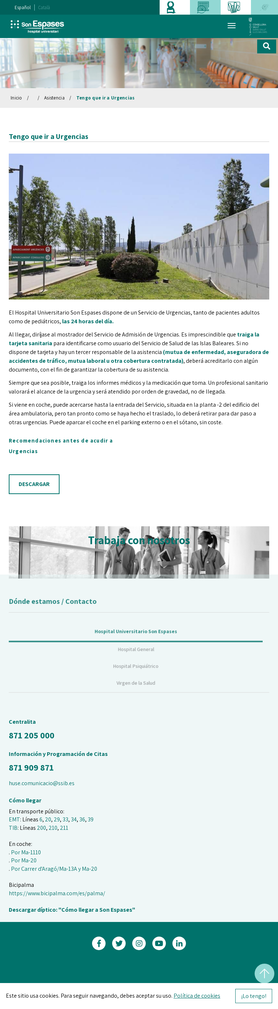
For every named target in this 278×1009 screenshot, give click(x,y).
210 (53, 828)
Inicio (16, 98)
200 (41, 828)
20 (48, 819)
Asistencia (54, 98)
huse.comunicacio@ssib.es (42, 783)
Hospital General (136, 657)
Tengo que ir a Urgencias (105, 98)
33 (65, 819)
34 (74, 819)
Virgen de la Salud (136, 690)
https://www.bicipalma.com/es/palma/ (57, 893)
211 (64, 828)
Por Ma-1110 (26, 852)
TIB (13, 828)
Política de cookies (197, 995)
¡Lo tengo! (253, 996)
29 (57, 819)
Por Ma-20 (24, 860)
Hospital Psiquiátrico (136, 673)
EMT (14, 819)
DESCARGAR (34, 484)
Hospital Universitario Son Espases (136, 639)
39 (91, 819)
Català (44, 7)
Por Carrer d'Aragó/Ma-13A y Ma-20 (54, 869)
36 (82, 819)
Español (23, 7)
